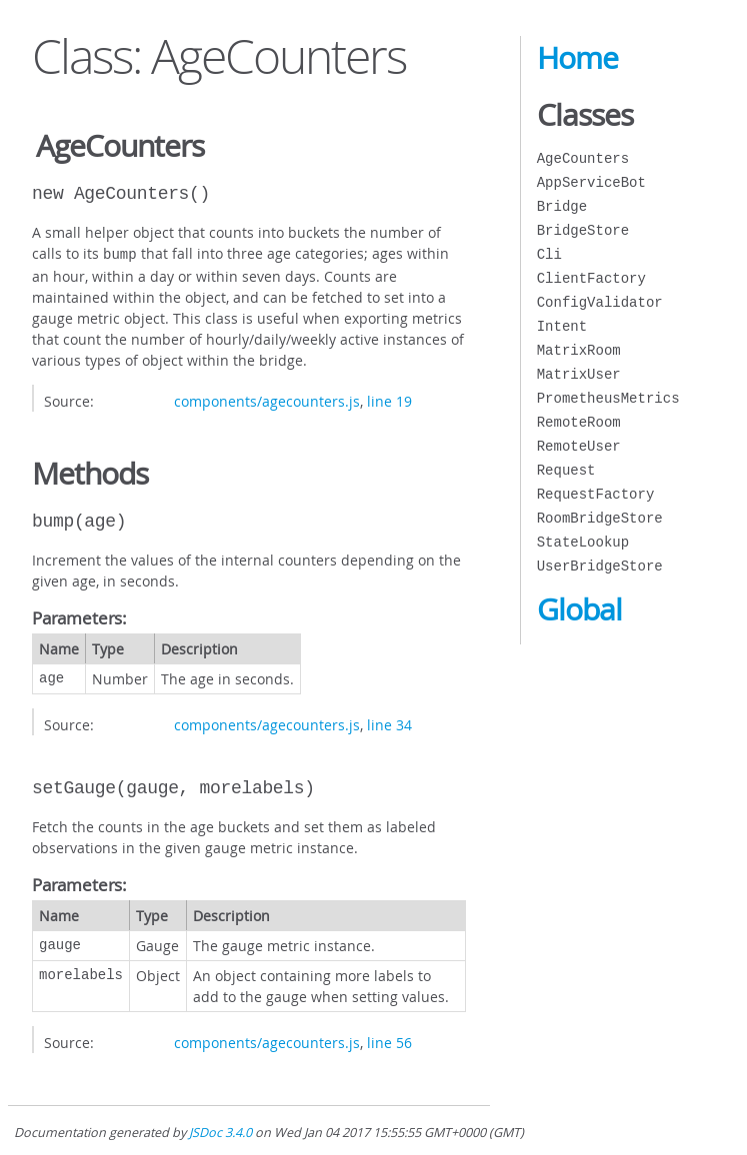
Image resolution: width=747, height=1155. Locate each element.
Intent (562, 326)
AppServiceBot (591, 182)
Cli (549, 254)
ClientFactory (591, 278)
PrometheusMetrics (608, 398)
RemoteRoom (579, 422)
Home (577, 58)
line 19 (389, 399)
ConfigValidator (600, 302)
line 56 (389, 1040)
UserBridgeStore (600, 566)
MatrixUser (579, 374)
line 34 (389, 722)
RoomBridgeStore (600, 518)
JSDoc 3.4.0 (220, 1130)
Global (579, 609)
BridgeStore (583, 230)
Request (566, 470)
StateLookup (583, 542)
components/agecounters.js (267, 399)
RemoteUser (579, 446)
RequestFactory (596, 494)
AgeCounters (583, 158)
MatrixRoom (579, 350)
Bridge (562, 206)
